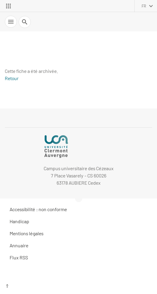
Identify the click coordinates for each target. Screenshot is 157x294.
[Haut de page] (78, 286)
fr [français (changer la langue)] (144, 6)
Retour (12, 78)
